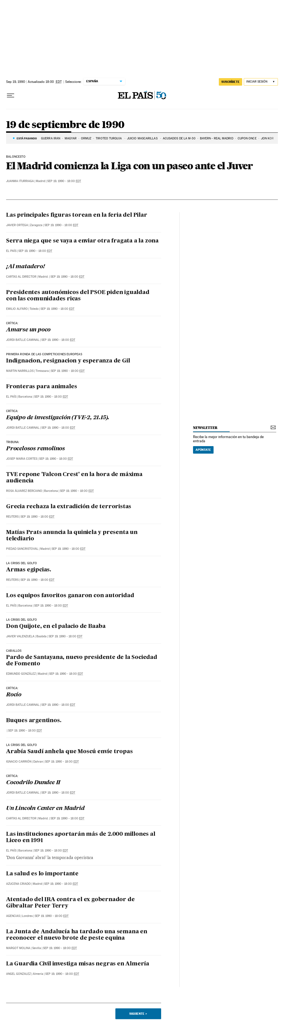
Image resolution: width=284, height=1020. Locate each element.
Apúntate (203, 450)
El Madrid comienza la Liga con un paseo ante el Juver (129, 166)
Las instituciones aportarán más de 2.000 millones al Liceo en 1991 (80, 837)
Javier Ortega (17, 225)
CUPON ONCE (247, 138)
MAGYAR (71, 138)
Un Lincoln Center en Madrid (45, 808)
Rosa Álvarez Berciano (24, 491)
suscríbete (230, 82)
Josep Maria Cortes (21, 459)
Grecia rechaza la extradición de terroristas (68, 507)
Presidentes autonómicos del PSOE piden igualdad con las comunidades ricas (77, 296)
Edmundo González (21, 674)
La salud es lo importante (42, 874)
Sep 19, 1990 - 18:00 (64, 181)
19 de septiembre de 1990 (65, 125)
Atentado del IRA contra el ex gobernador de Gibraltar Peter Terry (70, 903)
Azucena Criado (18, 884)
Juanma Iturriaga (20, 181)
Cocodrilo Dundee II (33, 783)
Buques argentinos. (33, 721)
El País (11, 251)
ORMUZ (86, 138)
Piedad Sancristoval (22, 549)
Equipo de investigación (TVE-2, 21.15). (57, 418)
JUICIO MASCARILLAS (142, 138)
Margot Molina (18, 948)
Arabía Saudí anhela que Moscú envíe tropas (69, 752)
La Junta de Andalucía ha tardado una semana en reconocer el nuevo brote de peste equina (76, 935)
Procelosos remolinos (35, 449)
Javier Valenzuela (20, 636)
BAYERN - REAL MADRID (216, 138)
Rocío (13, 695)
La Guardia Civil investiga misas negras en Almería (77, 964)
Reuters (12, 516)
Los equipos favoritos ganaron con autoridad (70, 596)
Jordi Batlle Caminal (22, 340)
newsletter (205, 428)
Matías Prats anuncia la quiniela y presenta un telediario (72, 536)
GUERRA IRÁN (50, 138)
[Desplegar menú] (10, 95)
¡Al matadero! (25, 267)
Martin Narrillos (20, 371)
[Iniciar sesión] (261, 82)
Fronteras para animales (41, 387)
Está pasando (27, 138)
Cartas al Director (21, 276)
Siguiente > (138, 1014)
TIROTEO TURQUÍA (109, 138)
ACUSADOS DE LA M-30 (179, 138)
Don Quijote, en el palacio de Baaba (56, 626)
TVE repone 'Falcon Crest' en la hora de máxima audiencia (74, 478)
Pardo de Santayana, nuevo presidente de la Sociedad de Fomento (81, 661)
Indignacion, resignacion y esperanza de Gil (68, 361)
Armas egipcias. (28, 570)
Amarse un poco (28, 330)
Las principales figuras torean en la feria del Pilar (76, 215)
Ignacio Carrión (18, 761)
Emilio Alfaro (17, 309)
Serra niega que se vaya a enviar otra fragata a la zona (82, 241)
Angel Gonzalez (18, 974)
